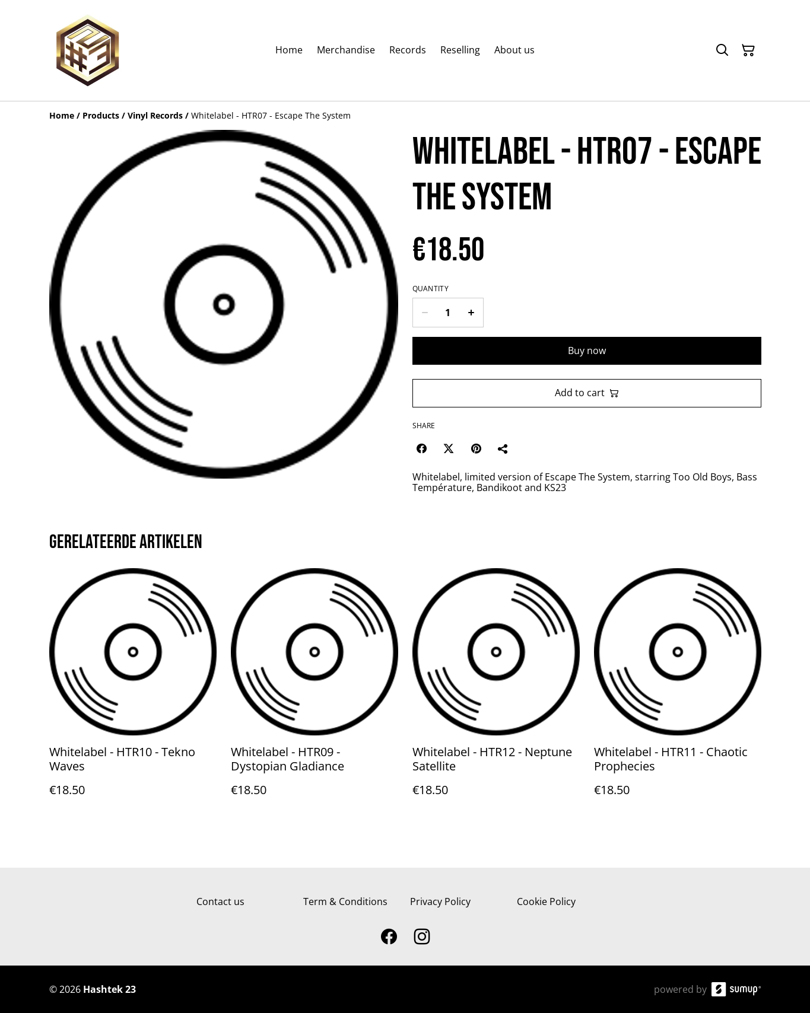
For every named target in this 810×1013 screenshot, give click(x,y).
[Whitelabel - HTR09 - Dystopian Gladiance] (314, 694)
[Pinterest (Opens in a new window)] (476, 448)
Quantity (430, 289)
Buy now (587, 350)
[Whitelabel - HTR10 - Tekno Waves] (133, 694)
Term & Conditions (345, 901)
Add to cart (587, 392)
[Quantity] (448, 312)
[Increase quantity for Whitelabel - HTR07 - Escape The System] (471, 312)
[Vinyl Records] (155, 115)
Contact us (220, 901)
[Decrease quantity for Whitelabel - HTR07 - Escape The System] (424, 312)
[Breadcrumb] (405, 115)
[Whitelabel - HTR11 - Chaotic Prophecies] (677, 694)
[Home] (61, 115)
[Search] (722, 50)
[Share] (503, 448)
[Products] (100, 115)
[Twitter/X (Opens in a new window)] (449, 448)
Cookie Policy (546, 901)
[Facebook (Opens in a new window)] (421, 448)
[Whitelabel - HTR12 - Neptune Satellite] (496, 694)
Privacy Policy (440, 901)
